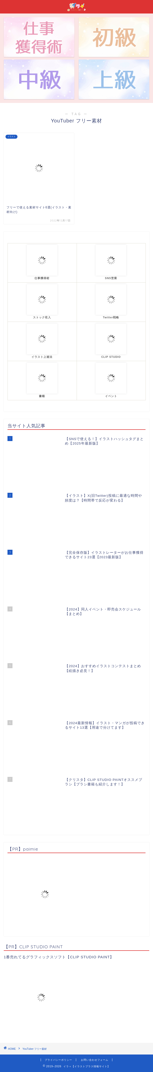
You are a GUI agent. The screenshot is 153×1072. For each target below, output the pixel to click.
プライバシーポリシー (58, 1060)
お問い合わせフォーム (94, 1060)
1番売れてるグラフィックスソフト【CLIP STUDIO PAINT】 (59, 957)
